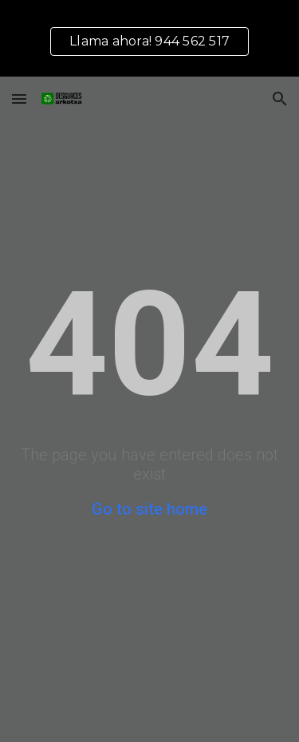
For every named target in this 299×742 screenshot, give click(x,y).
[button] (19, 98)
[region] (149, 38)
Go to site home (149, 509)
